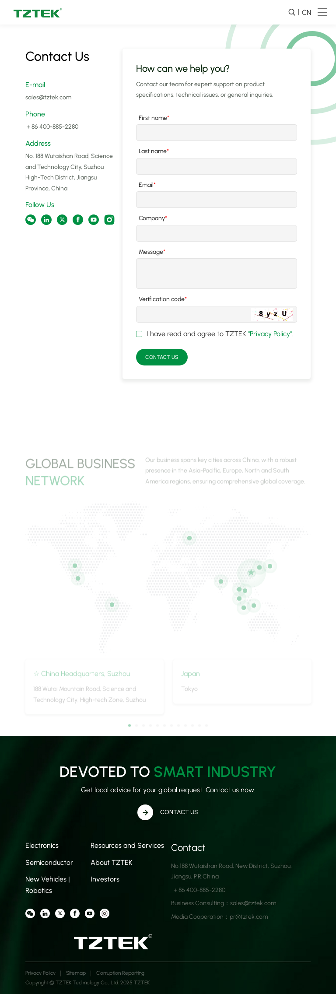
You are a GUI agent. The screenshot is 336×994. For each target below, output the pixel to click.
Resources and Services (127, 845)
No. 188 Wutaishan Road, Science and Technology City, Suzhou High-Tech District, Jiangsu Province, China (69, 172)
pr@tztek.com (249, 916)
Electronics (42, 845)
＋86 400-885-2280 (51, 126)
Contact (188, 848)
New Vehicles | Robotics (47, 885)
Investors (105, 879)
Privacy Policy (40, 973)
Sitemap (76, 973)
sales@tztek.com (48, 97)
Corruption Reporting (120, 973)
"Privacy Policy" (270, 334)
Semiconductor (49, 862)
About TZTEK (112, 862)
